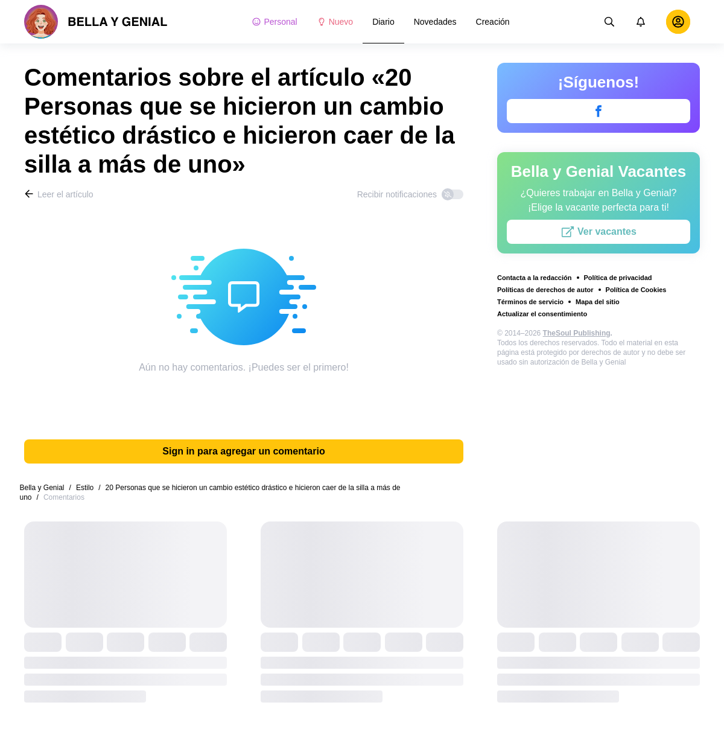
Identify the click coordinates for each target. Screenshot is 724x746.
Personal (274, 22)
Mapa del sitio (598, 301)
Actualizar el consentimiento (542, 313)
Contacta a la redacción (534, 277)
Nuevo (335, 22)
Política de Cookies (636, 289)
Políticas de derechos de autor (545, 289)
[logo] (96, 21)
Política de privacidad (618, 277)
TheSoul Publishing (577, 333)
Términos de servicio (530, 301)
